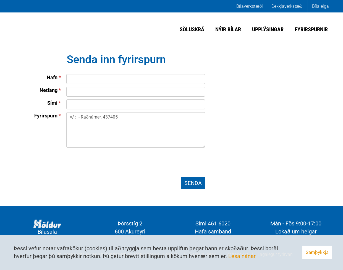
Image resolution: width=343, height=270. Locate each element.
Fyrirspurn (45, 116)
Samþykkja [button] (317, 252)
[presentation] (108, 163)
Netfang (48, 90)
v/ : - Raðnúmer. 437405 (135, 130)
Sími (52, 103)
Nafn (52, 77)
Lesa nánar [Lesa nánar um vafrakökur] (242, 256)
